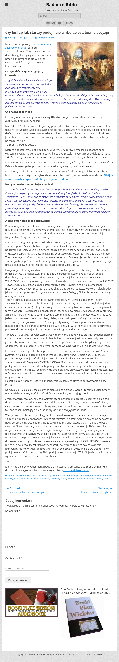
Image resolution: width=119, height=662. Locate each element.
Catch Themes (96, 654)
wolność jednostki (77, 478)
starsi (63, 478)
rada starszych (41, 478)
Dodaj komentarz (46, 37)
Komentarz (12, 511)
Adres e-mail (13, 557)
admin (29, 37)
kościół (29, 478)
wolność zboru (94, 478)
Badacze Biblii (61, 4)
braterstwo (59, 475)
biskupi (48, 475)
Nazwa (10, 547)
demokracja (72, 475)
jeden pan (107, 475)
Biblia (11, 475)
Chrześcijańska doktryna (27, 475)
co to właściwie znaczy (76, 470)
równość (55, 478)
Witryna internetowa (17, 568)
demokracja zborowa (90, 475)
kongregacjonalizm (15, 478)
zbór (106, 478)
